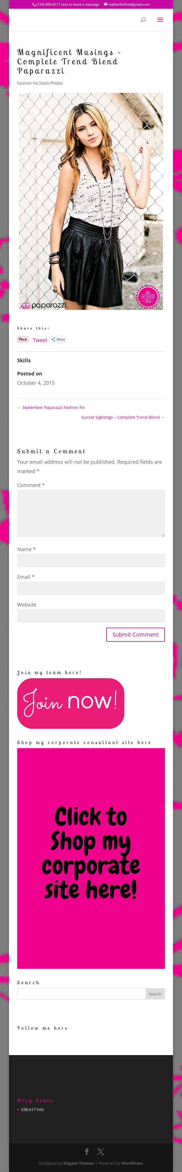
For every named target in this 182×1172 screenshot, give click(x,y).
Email (26, 576)
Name (26, 549)
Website (26, 604)
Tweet (40, 339)
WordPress (132, 1163)
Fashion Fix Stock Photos (40, 83)
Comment (31, 485)
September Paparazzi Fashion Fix (51, 407)
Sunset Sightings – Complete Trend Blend (123, 417)
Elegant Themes (78, 1163)
